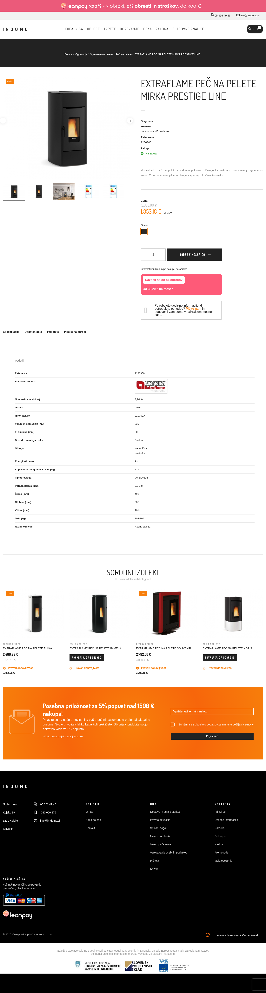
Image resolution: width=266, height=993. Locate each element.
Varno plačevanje (160, 844)
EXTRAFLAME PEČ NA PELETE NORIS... (228, 648)
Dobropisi (220, 836)
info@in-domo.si (248, 15)
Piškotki (154, 860)
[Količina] (153, 255)
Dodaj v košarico (192, 255)
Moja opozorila (223, 860)
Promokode (222, 852)
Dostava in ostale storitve (165, 811)
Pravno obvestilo (160, 819)
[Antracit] (144, 231)
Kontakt (90, 828)
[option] (14, 192)
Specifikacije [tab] (11, 331)
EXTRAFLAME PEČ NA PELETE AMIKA (27, 648)
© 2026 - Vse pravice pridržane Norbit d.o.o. (27, 934)
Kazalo (154, 868)
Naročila (219, 828)
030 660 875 (45, 812)
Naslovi (219, 844)
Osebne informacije (226, 819)
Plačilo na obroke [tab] (75, 331)
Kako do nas (93, 819)
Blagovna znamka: (147, 124)
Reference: (148, 137)
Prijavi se (220, 811)
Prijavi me (212, 736)
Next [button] (130, 121)
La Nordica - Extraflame (155, 131)
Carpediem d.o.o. (252, 935)
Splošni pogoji (158, 828)
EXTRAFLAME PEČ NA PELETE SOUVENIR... (164, 648)
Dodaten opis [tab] (33, 331)
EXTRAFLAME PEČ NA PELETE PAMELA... (96, 648)
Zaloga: (145, 148)
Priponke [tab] (53, 331)
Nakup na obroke (160, 836)
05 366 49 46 (220, 15)
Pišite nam (193, 308)
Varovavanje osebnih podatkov (168, 852)
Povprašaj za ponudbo (87, 658)
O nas (89, 811)
